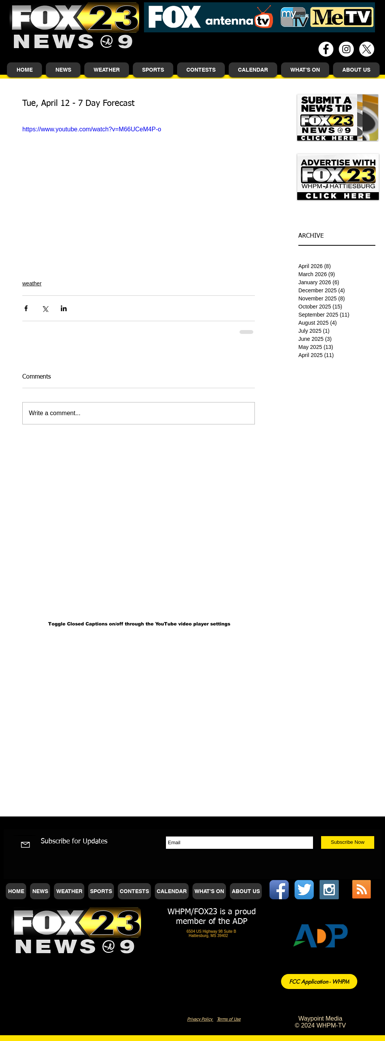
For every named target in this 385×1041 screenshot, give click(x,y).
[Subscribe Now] (347, 842)
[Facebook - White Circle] (325, 49)
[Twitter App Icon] (304, 889)
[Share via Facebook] (26, 308)
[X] (366, 49)
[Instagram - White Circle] (346, 49)
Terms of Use (229, 1019)
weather (32, 283)
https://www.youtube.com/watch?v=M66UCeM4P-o (91, 129)
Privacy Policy (200, 1019)
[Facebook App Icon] (279, 889)
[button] (63, 69)
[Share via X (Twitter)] (45, 308)
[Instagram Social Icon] (329, 889)
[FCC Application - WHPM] (319, 981)
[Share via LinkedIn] (63, 308)
